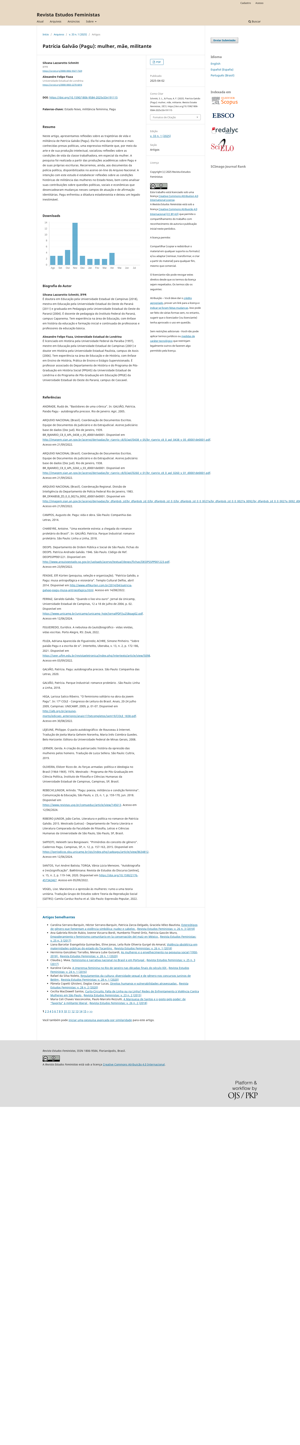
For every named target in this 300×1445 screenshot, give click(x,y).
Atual (40, 21)
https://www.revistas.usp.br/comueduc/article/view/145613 (82, 805)
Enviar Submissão (224, 40)
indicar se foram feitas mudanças (169, 308)
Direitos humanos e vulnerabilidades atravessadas (143, 983)
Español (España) (222, 69)
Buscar (254, 21)
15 (84, 1011)
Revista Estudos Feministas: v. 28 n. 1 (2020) (89, 956)
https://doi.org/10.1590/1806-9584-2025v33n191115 (83, 97)
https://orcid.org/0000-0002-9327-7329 (62, 71)
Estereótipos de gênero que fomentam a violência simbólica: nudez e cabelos (124, 927)
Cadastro (245, 3)
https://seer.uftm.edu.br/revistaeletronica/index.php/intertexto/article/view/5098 (96, 655)
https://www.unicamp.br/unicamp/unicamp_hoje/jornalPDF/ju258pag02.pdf (93, 613)
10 (65, 1011)
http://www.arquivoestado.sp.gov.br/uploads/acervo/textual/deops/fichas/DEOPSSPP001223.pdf (106, 562)
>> (91, 1011)
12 (73, 1011)
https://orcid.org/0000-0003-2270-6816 (62, 84)
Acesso (259, 3)
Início (46, 34)
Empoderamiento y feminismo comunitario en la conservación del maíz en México (104, 936)
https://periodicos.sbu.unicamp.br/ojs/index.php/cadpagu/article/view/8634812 (96, 852)
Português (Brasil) (222, 75)
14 (80, 1011)
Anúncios (74, 21)
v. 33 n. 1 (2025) (78, 34)
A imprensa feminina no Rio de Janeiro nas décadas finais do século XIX (119, 968)
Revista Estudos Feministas (68, 14)
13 (77, 1011)
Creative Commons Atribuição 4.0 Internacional (134, 1064)
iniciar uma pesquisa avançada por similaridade (100, 1020)
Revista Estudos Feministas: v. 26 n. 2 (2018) (118, 1003)
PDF (158, 62)
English (215, 63)
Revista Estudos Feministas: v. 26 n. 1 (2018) (143, 948)
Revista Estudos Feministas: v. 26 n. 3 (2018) (166, 929)
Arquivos (55, 21)
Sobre (90, 21)
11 (69, 1011)
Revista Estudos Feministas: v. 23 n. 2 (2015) (112, 995)
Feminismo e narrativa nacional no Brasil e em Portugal (108, 960)
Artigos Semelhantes (59, 917)
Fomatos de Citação (164, 117)
